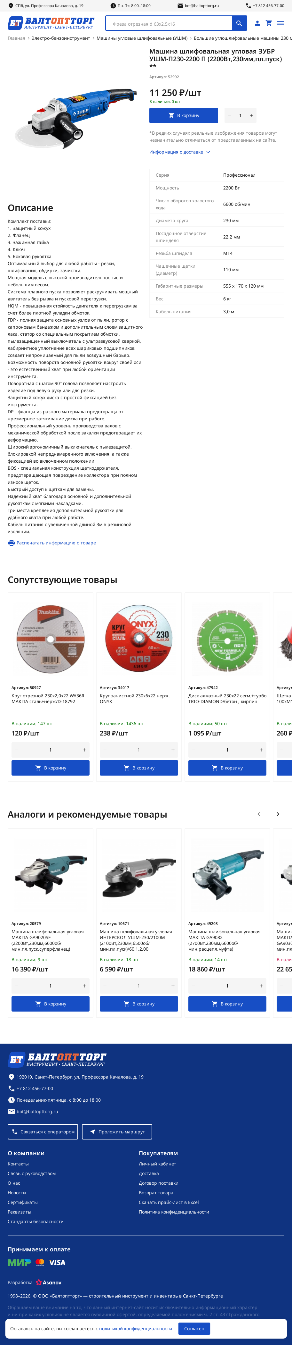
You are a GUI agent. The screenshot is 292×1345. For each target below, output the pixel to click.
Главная (16, 38)
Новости (17, 1192)
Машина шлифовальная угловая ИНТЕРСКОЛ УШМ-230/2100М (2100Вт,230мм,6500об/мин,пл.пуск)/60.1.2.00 (136, 940)
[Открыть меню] (280, 23)
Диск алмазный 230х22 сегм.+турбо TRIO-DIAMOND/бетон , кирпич (227, 698)
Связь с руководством (32, 1173)
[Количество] (240, 115)
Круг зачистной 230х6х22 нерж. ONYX (135, 698)
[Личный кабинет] (257, 23)
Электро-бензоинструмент (61, 38)
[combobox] (176, 23)
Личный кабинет (157, 1164)
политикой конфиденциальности (135, 1328)
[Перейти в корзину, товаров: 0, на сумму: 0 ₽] (269, 23)
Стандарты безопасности (36, 1221)
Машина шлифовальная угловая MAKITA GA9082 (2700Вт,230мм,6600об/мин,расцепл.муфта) (224, 940)
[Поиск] (239, 23)
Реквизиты (19, 1212)
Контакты (18, 1164)
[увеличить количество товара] (251, 115)
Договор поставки (158, 1183)
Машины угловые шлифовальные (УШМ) (142, 38)
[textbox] (172, 24)
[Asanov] (49, 1282)
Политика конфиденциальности (174, 1212)
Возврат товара (156, 1192)
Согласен (194, 1328)
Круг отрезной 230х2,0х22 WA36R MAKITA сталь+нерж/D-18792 (48, 698)
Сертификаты (23, 1202)
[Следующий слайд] (278, 814)
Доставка (149, 1173)
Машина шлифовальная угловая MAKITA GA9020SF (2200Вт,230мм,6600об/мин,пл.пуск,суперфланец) (48, 940)
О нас (14, 1183)
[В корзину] (51, 768)
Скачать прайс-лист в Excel (169, 1202)
